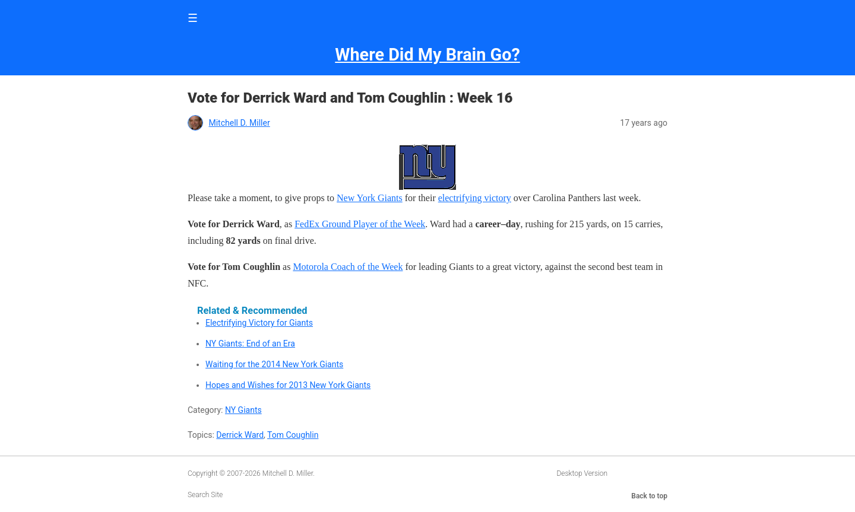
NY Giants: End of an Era (250, 343)
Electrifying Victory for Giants (259, 322)
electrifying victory (474, 198)
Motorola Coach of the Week (348, 267)
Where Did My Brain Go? (427, 54)
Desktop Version (581, 473)
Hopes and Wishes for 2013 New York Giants (287, 385)
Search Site (205, 495)
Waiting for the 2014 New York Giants (274, 364)
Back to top (649, 496)
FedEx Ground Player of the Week (359, 224)
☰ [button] (193, 18)
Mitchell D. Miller (239, 123)
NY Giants (243, 410)
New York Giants (370, 198)
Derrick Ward (240, 435)
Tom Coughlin (292, 435)
